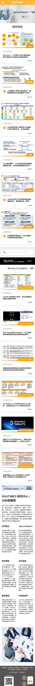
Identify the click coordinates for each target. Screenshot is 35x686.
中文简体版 (14, 672)
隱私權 (12, 669)
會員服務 (16, 667)
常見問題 (18, 669)
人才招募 (24, 669)
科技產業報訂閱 (24, 667)
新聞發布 (11, 667)
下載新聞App (9, 675)
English (23, 672)
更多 (24, 17)
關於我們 (4, 667)
